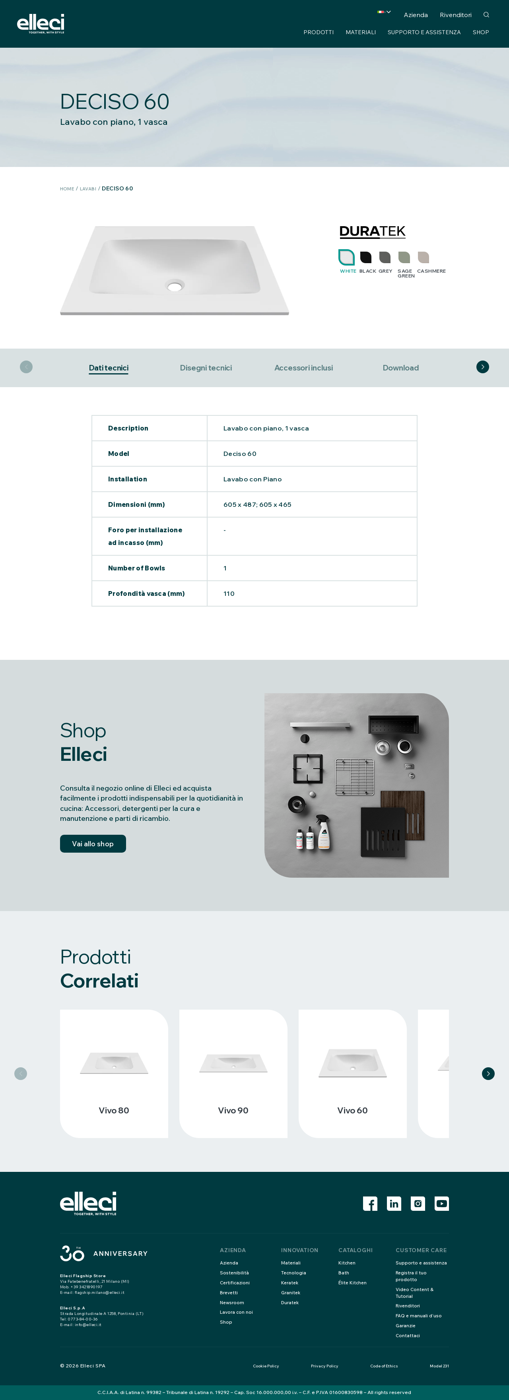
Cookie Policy (266, 1366)
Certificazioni (235, 1283)
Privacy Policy (324, 1366)
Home (69, 188)
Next (482, 368)
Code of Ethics (384, 1366)
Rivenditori (456, 15)
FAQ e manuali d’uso (419, 1316)
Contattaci (408, 1335)
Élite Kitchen (353, 1283)
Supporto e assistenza (424, 32)
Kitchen (347, 1263)
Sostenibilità (234, 1273)
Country (366, 15)
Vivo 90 (233, 1110)
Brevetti (229, 1292)
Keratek (290, 1283)
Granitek (291, 1292)
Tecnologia (294, 1273)
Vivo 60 (352, 1110)
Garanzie (406, 1325)
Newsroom (232, 1302)
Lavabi (93, 188)
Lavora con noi (237, 1312)
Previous (26, 368)
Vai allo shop (97, 847)
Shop (481, 32)
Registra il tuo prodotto (412, 1276)
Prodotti (318, 32)
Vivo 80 (114, 1110)
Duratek (290, 1302)
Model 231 (439, 1366)
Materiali (361, 32)
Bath (343, 1273)
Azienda (416, 15)
